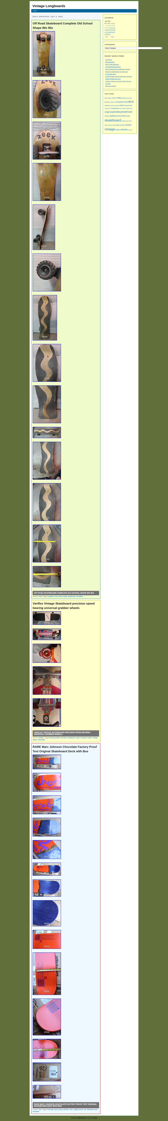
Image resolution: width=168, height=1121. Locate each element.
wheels (35, 740)
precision (64, 738)
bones (107, 102)
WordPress (82, 1118)
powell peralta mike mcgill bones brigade (118, 76)
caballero (112, 102)
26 (113, 32)
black (126, 98)
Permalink (79, 596)
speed (78, 738)
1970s (114, 98)
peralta (116, 111)
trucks (128, 125)
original (75, 1109)
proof (81, 1109)
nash (131, 108)
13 (114, 28)
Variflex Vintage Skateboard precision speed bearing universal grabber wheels (62, 733)
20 (114, 30)
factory (60, 1109)
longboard (115, 108)
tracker (122, 125)
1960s (109, 98)
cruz (126, 102)
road (40, 596)
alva (123, 98)
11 (111, 28)
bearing (51, 738)
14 (105, 30)
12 (113, 28)
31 (110, 34)
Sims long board (110, 86)
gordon (112, 105)
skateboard (71, 596)
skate (128, 116)
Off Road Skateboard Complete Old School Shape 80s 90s (64, 593)
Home (35, 11)
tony (117, 125)
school (60, 596)
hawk (122, 105)
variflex (41, 738)
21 (105, 32)
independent (128, 105)
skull (130, 121)
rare (40, 1109)
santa (113, 115)
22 (107, 32)
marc (71, 1109)
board (130, 98)
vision (117, 130)
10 (110, 28)
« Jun (106, 37)
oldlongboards (109, 62)
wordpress (108, 60)
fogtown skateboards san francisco (116, 72)
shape (65, 596)
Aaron (95, 1118)
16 (108, 30)
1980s (119, 98)
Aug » (112, 37)
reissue (107, 116)
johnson (66, 1109)
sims (124, 116)
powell (124, 111)
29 (107, 34)
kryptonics (108, 108)
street (114, 125)
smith (106, 125)
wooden (130, 130)
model (127, 108)
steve (110, 125)
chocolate (50, 1109)
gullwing (117, 105)
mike (123, 108)
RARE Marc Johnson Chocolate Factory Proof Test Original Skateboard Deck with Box (65, 1105)
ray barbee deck (110, 74)
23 (108, 32)
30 (108, 34)
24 (110, 32)
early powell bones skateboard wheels (117, 69)
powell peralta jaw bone (113, 79)
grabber (57, 738)
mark (120, 108)
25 (111, 32)
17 (110, 30)
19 (113, 30)
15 (107, 30)
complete (51, 596)
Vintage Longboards (48, 6)
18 (111, 30)
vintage (95, 738)
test (96, 1109)
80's (106, 98)
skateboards (124, 121)
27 (114, 32)
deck (55, 1109)
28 (105, 34)
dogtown (107, 105)
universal (83, 738)
